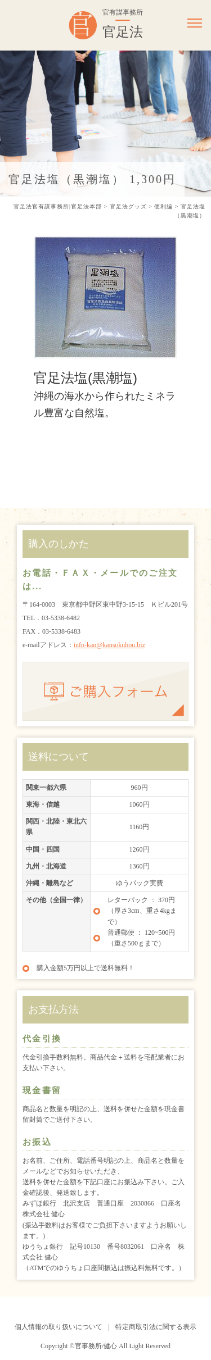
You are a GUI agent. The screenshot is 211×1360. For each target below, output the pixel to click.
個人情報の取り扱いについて (58, 1327)
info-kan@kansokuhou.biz (109, 645)
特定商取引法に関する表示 (155, 1327)
